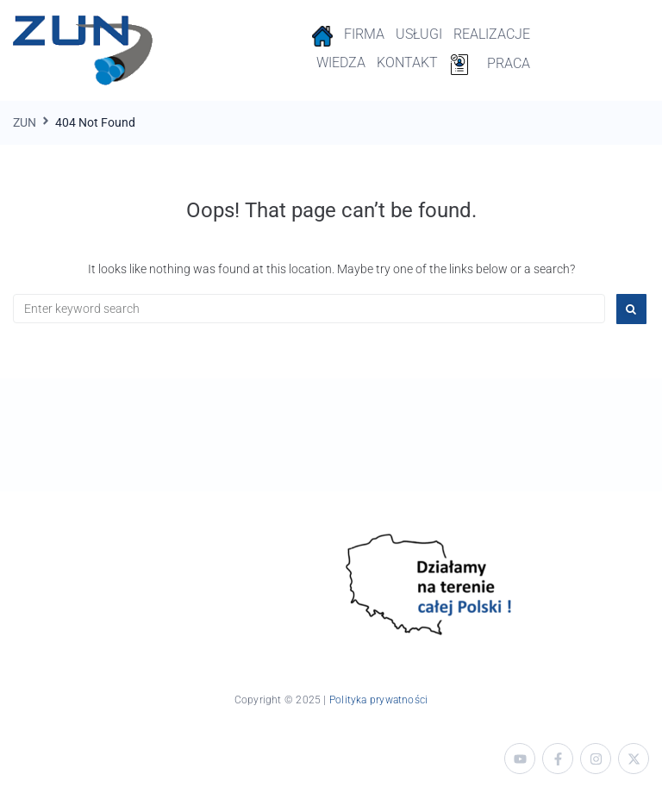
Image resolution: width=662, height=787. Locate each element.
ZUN (24, 122)
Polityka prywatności (378, 700)
